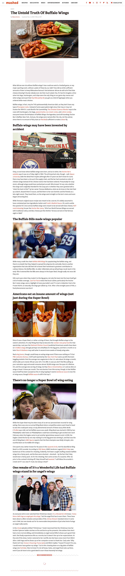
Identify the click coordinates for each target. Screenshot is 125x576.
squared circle (52, 447)
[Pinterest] (100, 3)
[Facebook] (86, 3)
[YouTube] (90, 3)
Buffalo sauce (33, 374)
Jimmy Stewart (52, 519)
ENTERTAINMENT (54, 3)
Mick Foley (66, 449)
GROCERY (74, 3)
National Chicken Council (39, 345)
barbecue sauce (62, 372)
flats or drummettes (55, 367)
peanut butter (41, 112)
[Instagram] (97, 3)
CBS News (42, 449)
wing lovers (20, 354)
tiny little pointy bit (38, 98)
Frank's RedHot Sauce (54, 203)
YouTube (23, 548)
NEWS (43, 3)
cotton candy (66, 112)
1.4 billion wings (20, 348)
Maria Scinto (16, 17)
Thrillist (15, 430)
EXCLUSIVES (34, 3)
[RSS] (107, 3)
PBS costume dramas (20, 357)
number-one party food (62, 343)
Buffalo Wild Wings (39, 262)
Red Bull (44, 120)
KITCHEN (65, 3)
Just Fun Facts (35, 281)
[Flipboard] (104, 3)
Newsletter (116, 3)
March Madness (22, 350)
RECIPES (25, 3)
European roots (23, 107)
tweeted (51, 459)
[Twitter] (93, 3)
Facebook (73, 167)
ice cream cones (52, 112)
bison (63, 120)
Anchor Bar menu (38, 208)
